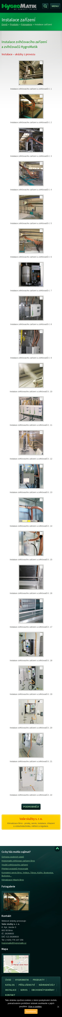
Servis (22, 990)
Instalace (9, 990)
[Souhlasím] (58, 1006)
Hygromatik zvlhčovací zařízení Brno (18, 861)
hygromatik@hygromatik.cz (14, 943)
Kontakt (10, 994)
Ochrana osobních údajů (13, 857)
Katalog (10, 984)
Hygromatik (22, 979)
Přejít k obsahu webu (57, 849)
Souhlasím (31, 1011)
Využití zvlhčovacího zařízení (15, 865)
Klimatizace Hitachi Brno (13, 880)
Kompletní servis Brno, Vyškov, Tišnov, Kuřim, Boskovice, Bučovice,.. (28, 874)
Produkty (14, 24)
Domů (4, 24)
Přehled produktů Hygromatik (15, 868)
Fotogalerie (26, 24)
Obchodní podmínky (42, 989)
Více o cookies (35, 1006)
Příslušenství (27, 984)
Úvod (8, 979)
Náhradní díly (47, 984)
